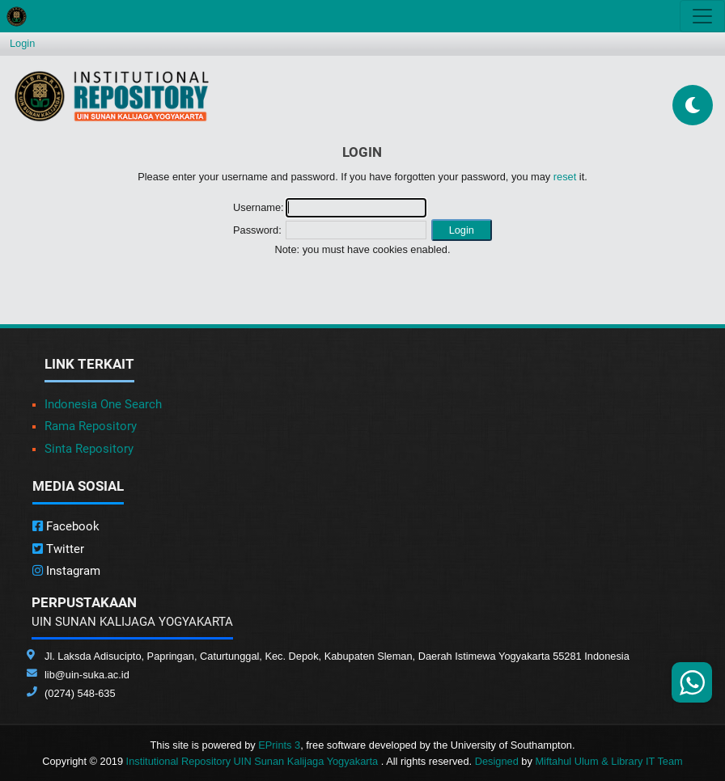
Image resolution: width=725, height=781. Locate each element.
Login (22, 43)
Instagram (66, 571)
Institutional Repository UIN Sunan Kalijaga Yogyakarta (253, 761)
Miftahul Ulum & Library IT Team (608, 761)
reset (564, 177)
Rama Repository (91, 426)
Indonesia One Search (103, 404)
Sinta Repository (89, 448)
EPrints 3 (279, 745)
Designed (497, 761)
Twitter (58, 549)
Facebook (66, 526)
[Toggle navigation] (702, 16)
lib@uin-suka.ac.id (87, 675)
